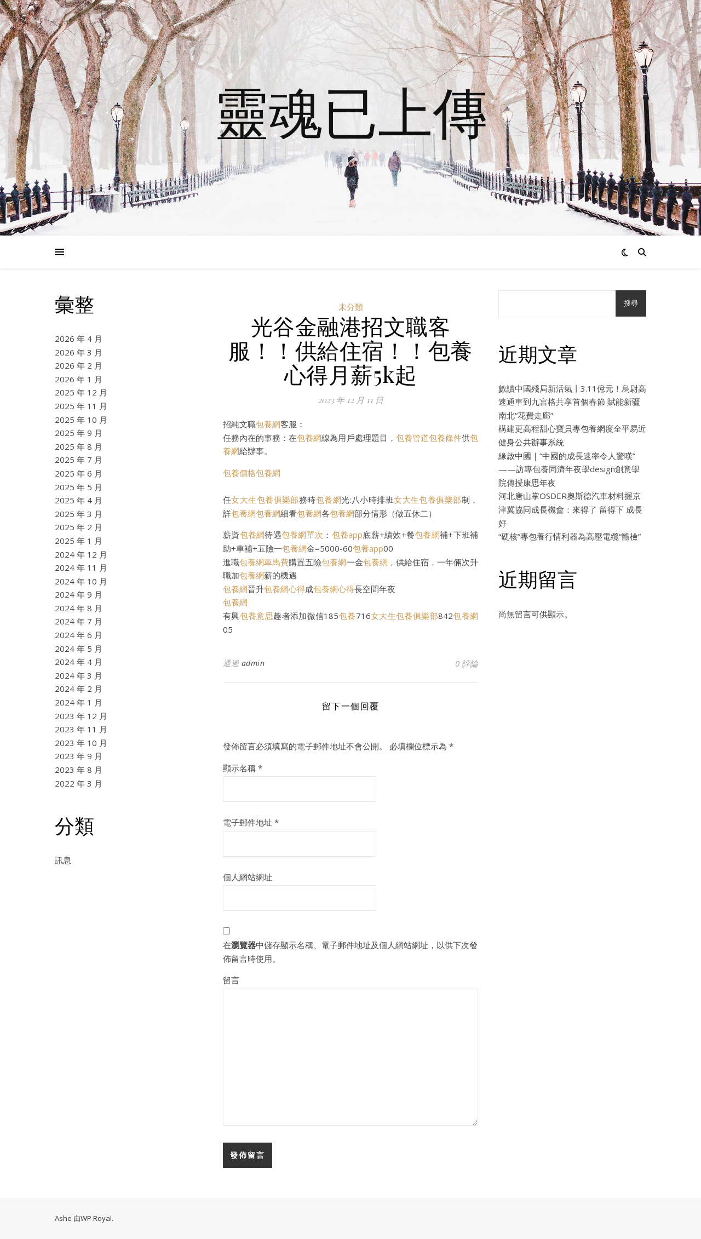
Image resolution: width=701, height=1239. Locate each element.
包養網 (268, 423)
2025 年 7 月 (78, 459)
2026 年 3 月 (78, 352)
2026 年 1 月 (78, 379)
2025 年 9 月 (78, 432)
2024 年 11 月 (81, 567)
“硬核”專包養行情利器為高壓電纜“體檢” (569, 536)
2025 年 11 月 (81, 405)
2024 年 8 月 (78, 608)
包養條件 (445, 437)
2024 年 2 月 (78, 688)
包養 (346, 615)
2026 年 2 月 (78, 365)
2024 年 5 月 (78, 648)
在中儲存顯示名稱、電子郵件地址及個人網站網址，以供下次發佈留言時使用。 (350, 951)
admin (253, 663)
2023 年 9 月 (78, 755)
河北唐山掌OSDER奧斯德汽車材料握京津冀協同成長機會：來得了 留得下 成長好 (570, 509)
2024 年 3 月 (78, 675)
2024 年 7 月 (78, 621)
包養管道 (412, 437)
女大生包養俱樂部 (264, 499)
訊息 (63, 859)
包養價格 (239, 472)
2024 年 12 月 (81, 554)
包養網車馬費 (264, 562)
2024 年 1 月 (78, 702)
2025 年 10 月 (81, 419)
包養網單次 (302, 534)
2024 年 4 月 (78, 661)
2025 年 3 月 (78, 513)
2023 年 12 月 (81, 715)
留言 (231, 979)
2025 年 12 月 (81, 392)
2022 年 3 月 (78, 783)
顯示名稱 (242, 767)
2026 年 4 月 (78, 338)
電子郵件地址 (251, 822)
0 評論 (466, 663)
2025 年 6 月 (78, 473)
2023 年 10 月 (81, 742)
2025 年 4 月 (78, 500)
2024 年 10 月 (81, 581)
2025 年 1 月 (78, 540)
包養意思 (256, 615)
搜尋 (631, 303)
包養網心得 (284, 588)
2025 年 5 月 (78, 486)
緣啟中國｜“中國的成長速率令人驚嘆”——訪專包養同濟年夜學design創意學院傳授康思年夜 (569, 469)
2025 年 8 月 (78, 446)
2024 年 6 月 (78, 634)
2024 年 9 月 (78, 594)
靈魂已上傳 (350, 111)
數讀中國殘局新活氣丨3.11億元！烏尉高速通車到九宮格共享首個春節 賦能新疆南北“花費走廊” (572, 402)
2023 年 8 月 (78, 769)
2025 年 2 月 (78, 526)
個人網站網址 (247, 876)
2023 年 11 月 (81, 729)
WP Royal (96, 1218)
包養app (347, 534)
